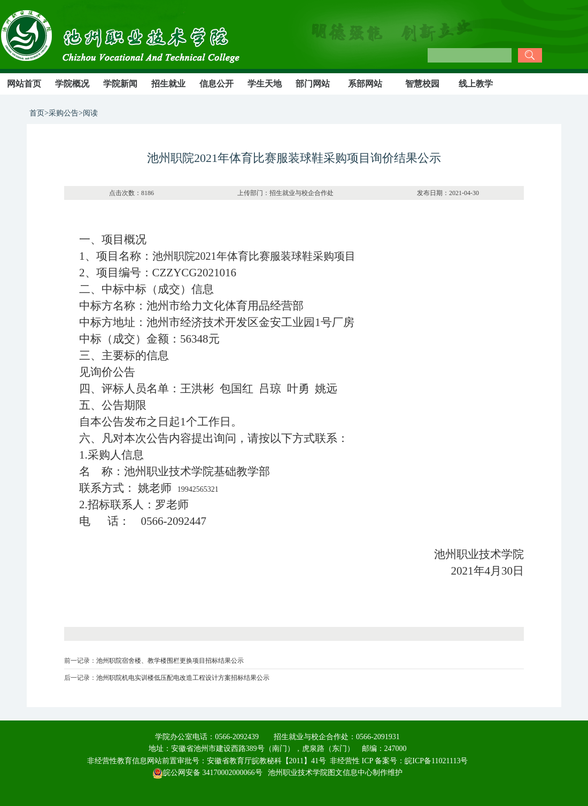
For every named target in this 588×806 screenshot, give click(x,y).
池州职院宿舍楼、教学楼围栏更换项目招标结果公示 (170, 660)
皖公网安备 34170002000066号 (207, 773)
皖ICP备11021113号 (436, 761)
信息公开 (216, 83)
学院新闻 (120, 83)
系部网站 (365, 83)
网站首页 (24, 83)
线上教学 (476, 83)
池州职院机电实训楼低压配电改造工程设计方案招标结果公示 (182, 677)
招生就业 (168, 83)
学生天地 (264, 83)
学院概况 (72, 83)
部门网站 (313, 83)
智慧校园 (422, 83)
